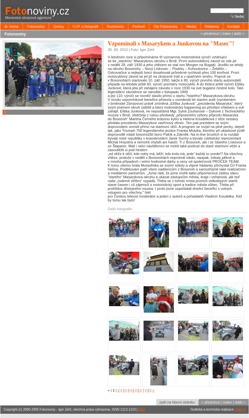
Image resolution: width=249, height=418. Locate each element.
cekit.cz (239, 409)
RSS (141, 409)
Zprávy (58, 26)
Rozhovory (115, 26)
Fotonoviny (36, 26)
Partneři (139, 26)
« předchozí (210, 33)
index (226, 33)
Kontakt (233, 26)
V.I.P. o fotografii (85, 26)
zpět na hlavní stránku (176, 402)
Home (14, 26)
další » (239, 33)
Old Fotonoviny (166, 26)
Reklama (212, 26)
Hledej (191, 26)
